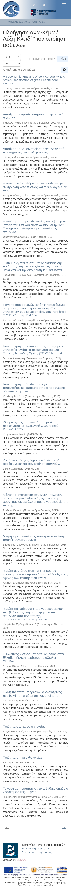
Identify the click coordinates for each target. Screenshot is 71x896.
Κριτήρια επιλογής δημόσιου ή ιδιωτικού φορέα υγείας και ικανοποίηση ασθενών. (31, 462)
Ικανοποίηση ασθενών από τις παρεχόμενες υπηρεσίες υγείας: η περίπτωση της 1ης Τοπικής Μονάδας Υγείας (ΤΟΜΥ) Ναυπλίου (34, 349)
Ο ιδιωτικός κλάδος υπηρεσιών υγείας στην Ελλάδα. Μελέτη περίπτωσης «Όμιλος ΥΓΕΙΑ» (33, 657)
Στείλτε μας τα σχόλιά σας (37, 852)
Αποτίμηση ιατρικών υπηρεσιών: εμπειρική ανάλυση (33, 116)
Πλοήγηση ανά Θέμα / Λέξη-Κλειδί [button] (27, 21)
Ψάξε (63, 58)
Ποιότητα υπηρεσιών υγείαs (22, 757)
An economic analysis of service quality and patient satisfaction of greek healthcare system (34, 80)
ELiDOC (21, 859)
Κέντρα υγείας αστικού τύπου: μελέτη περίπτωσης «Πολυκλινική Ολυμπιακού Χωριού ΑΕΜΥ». (31, 426)
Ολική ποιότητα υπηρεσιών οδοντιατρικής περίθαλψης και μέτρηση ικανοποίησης (32, 694)
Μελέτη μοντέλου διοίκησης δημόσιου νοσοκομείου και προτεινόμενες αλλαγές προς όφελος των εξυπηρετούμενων (35, 574)
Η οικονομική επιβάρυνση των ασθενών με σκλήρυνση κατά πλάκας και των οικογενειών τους (35, 187)
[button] (34, 5)
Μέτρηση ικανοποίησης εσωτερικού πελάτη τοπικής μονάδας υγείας (33, 538)
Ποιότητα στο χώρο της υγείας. (24, 726)
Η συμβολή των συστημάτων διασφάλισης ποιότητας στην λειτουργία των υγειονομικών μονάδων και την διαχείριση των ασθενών (34, 266)
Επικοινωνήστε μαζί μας (36, 848)
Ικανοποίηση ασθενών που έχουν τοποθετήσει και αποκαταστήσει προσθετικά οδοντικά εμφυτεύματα (34, 388)
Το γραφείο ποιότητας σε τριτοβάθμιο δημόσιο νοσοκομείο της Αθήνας (35, 790)
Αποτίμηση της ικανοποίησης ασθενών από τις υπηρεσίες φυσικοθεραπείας (34, 150)
